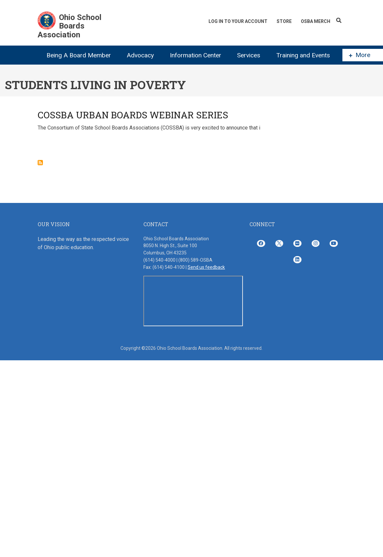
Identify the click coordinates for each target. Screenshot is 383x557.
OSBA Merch (315, 21)
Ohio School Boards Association (69, 26)
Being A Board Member (78, 55)
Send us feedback (206, 267)
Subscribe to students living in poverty (40, 162)
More (359, 55)
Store (284, 21)
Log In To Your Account (238, 21)
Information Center (195, 55)
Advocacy (140, 55)
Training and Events (303, 55)
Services (248, 55)
